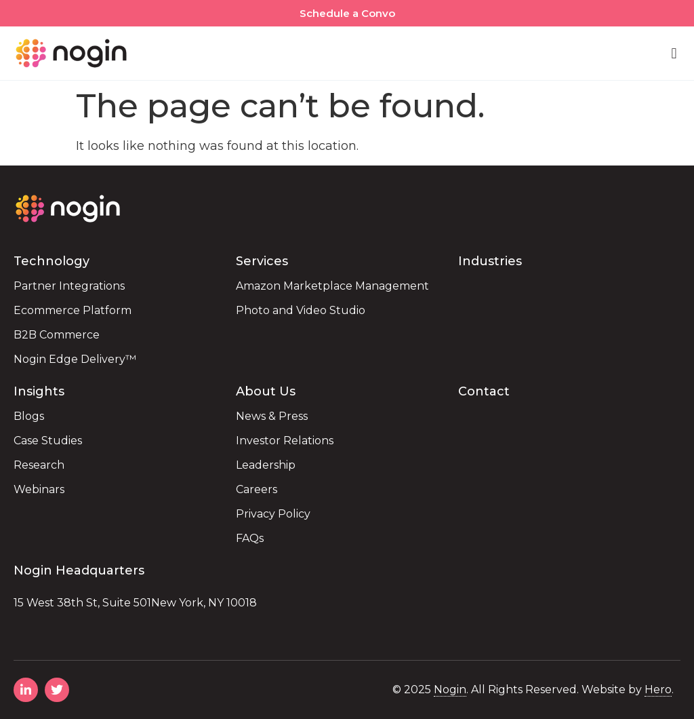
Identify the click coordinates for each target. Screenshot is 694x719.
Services (262, 261)
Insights (39, 391)
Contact (484, 391)
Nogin (450, 689)
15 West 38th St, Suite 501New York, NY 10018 (135, 602)
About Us (265, 391)
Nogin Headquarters (79, 570)
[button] (674, 53)
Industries (490, 261)
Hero (658, 689)
